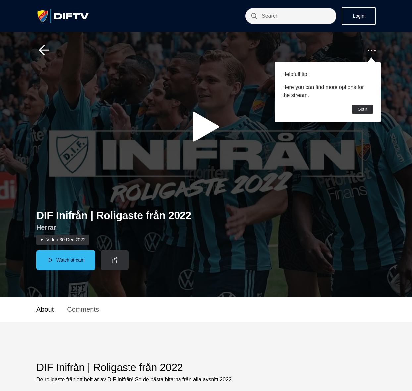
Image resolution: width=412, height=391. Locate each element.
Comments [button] (83, 309)
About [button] (45, 309)
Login (358, 16)
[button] (44, 50)
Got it (362, 109)
